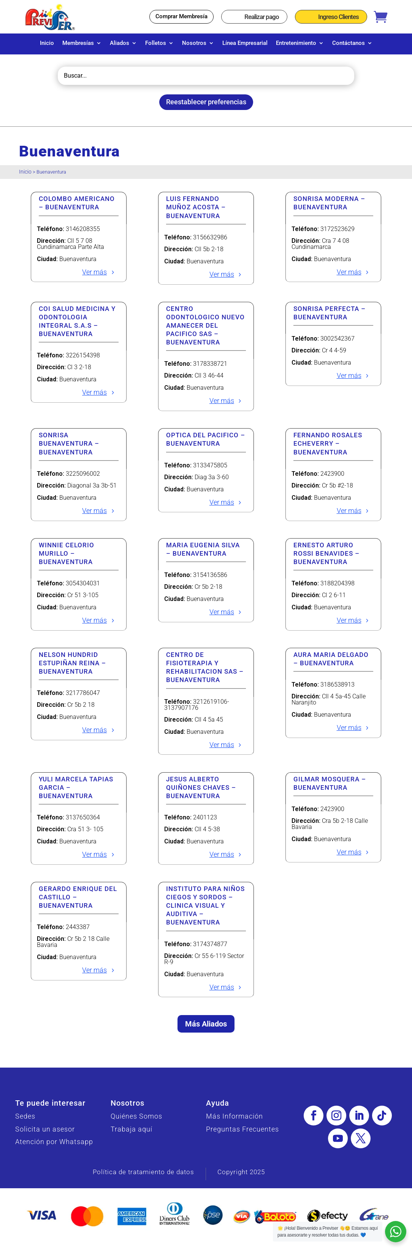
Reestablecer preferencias (206, 106)
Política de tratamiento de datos (143, 1175)
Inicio (47, 43)
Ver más (94, 276)
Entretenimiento (296, 43)
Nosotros (194, 43)
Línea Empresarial (245, 43)
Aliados (119, 43)
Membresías (78, 43)
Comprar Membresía (181, 16)
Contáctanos (348, 43)
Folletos (155, 43)
